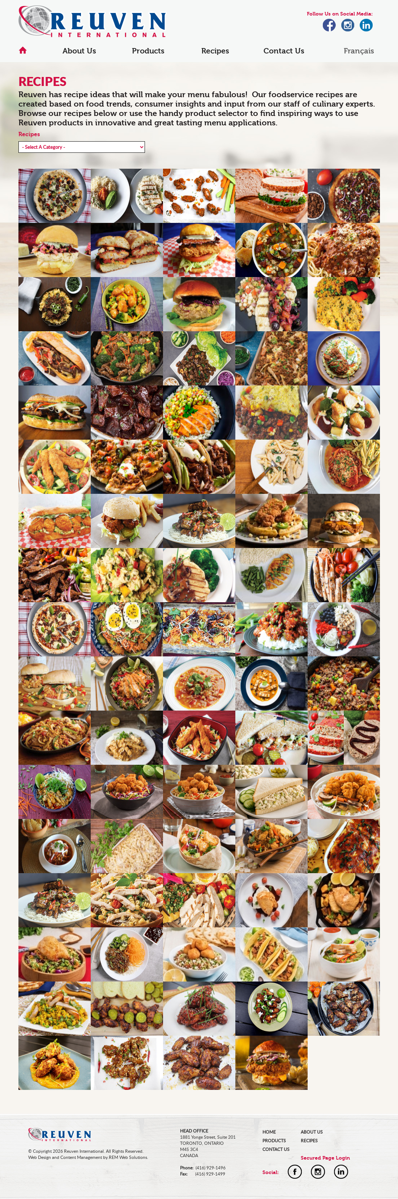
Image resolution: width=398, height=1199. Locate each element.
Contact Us (284, 51)
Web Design (39, 1157)
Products (148, 51)
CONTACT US (276, 1149)
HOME (269, 1132)
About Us (79, 51)
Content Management (81, 1157)
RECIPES (309, 1141)
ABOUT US (312, 1132)
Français (359, 51)
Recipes (215, 51)
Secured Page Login (325, 1158)
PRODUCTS (274, 1141)
